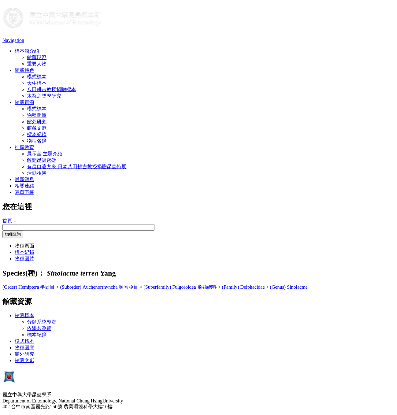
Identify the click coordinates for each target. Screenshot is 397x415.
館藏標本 (24, 315)
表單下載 (24, 192)
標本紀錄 (36, 134)
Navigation (13, 40)
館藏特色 (24, 70)
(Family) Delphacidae (243, 287)
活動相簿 (36, 173)
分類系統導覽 (41, 321)
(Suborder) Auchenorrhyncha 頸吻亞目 (99, 287)
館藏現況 (36, 57)
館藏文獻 (36, 128)
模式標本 (36, 76)
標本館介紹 (27, 51)
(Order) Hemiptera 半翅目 (28, 287)
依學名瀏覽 (39, 328)
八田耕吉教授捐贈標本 (51, 89)
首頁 (7, 220)
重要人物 (36, 63)
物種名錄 (36, 140)
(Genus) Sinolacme (289, 287)
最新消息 (24, 179)
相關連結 (24, 185)
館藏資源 (24, 102)
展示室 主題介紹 (44, 153)
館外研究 (36, 121)
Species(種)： (23, 273)
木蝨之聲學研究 (44, 95)
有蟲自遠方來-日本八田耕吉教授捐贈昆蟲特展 (76, 166)
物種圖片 (24, 258)
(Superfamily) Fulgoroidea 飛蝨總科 (180, 287)
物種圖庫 (36, 115)
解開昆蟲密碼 (41, 160)
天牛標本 (36, 83)
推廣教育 (24, 147)
